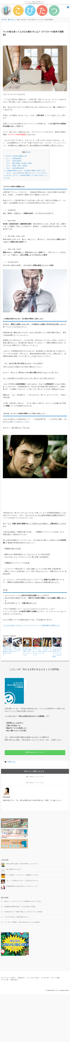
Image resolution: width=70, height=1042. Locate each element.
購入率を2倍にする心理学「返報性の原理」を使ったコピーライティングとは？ (27, 651)
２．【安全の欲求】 (14, 161)
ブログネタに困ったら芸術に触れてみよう (16, 916)
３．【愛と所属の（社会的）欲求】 (19, 163)
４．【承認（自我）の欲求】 (17, 166)
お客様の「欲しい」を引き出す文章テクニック (17, 649)
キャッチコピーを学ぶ (33, 977)
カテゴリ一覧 (45, 977)
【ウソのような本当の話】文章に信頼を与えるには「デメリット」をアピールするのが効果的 (56, 652)
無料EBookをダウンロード (35, 752)
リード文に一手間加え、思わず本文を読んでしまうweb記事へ (22, 922)
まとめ (7, 178)
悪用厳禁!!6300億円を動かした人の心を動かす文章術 (19, 906)
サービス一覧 (4, 979)
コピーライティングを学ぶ (8, 977)
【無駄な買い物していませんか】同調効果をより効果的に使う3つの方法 (7, 651)
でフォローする (36, 776)
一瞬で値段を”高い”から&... (13, 869)
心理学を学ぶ (12, 19)
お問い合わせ (14, 979)
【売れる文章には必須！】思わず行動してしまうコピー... (22, 863)
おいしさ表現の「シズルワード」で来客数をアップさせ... (22, 874)
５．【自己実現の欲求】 (15, 168)
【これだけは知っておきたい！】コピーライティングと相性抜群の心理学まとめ (31, 625)
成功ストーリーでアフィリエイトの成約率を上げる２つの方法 (22, 901)
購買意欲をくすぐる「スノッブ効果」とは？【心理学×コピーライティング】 (37, 651)
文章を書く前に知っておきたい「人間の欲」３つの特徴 (47, 650)
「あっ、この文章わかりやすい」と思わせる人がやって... (22, 880)
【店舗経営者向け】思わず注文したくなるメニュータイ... (22, 886)
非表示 (28, 152)
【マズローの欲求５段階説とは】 (15, 156)
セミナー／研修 (55, 977)
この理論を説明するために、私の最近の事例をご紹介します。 (25, 170)
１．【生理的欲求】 (14, 158)
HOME (4, 19)
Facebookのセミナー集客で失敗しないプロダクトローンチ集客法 (23, 911)
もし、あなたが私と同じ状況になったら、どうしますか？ (26, 173)
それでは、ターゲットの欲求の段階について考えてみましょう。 (26, 175)
